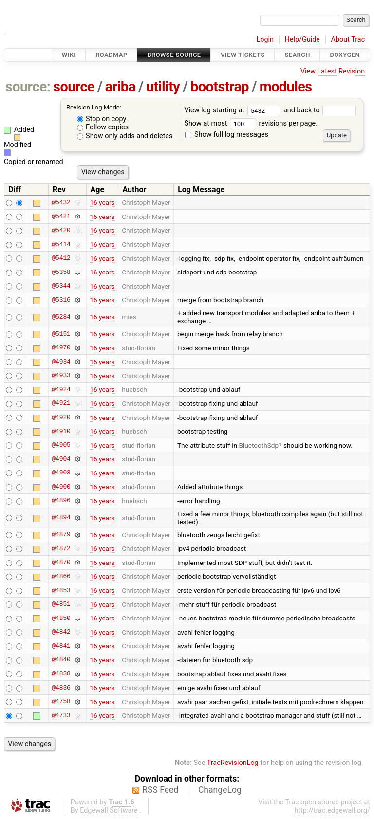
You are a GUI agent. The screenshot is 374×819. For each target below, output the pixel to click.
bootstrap (219, 86)
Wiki (69, 54)
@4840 (61, 659)
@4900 (61, 486)
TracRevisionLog (233, 763)
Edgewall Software (109, 810)
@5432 (61, 202)
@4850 (61, 618)
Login (265, 40)
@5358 (61, 272)
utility (163, 86)
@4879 (61, 534)
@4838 (61, 674)
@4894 (61, 517)
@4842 (61, 632)
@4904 (61, 459)
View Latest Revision (332, 71)
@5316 (61, 299)
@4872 (61, 548)
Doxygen (345, 54)
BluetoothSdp (259, 445)
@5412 (61, 258)
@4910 (61, 431)
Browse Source (174, 54)
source (73, 86)
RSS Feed (160, 790)
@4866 (61, 576)
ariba (120, 86)
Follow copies (103, 127)
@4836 (61, 687)
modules (286, 86)
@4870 (61, 562)
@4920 (61, 417)
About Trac (348, 40)
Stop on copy (102, 119)
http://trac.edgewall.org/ (332, 810)
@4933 (61, 375)
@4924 (61, 389)
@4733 (61, 715)
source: (28, 86)
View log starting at (233, 110)
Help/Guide (302, 40)
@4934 (61, 361)
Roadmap (111, 54)
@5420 (61, 230)
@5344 (61, 286)
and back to (319, 110)
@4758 (61, 701)
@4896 (61, 500)
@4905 (61, 445)
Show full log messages (226, 134)
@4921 (61, 403)
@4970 (61, 348)
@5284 (61, 316)
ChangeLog (220, 790)
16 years (102, 202)
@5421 (61, 216)
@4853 (61, 590)
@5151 (61, 333)
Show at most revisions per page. (251, 123)
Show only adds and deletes (125, 136)
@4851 (61, 604)
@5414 (61, 244)
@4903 (61, 473)
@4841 (61, 645)
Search (297, 54)
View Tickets (242, 54)
